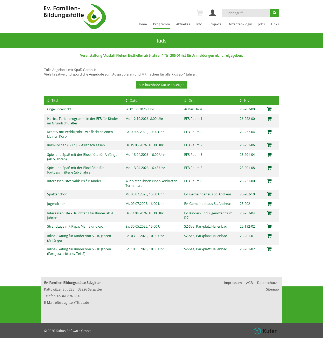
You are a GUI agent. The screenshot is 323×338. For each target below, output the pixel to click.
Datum (132, 100)
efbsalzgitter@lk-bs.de (72, 302)
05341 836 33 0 (68, 296)
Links (275, 24)
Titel (52, 100)
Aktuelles (183, 24)
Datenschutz (267, 282)
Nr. (244, 100)
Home (142, 24)
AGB (249, 282)
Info (199, 24)
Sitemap (272, 289)
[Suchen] (274, 13)
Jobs (261, 24)
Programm (161, 24)
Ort (189, 100)
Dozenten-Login (240, 24)
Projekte (214, 24)
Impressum (233, 282)
